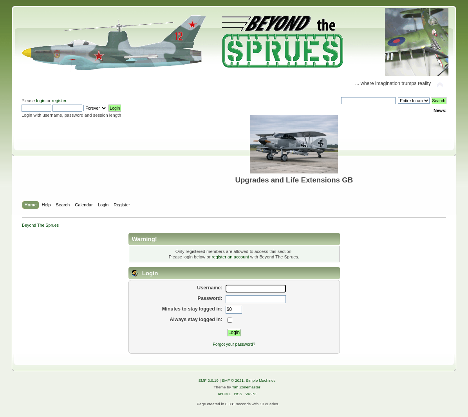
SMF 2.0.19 (208, 380)
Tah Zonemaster (246, 387)
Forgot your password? (234, 344)
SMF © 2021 (233, 380)
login (40, 100)
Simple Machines (261, 380)
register (59, 100)
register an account (230, 257)
